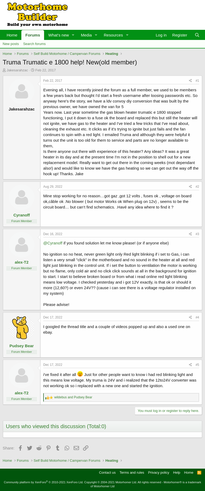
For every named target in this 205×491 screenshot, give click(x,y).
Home (12, 35)
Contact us (107, 472)
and (73, 397)
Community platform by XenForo (43, 482)
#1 (197, 81)
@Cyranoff (52, 243)
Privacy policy (158, 472)
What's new (58, 35)
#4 (197, 317)
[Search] (197, 35)
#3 (197, 234)
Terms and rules (132, 472)
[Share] (190, 81)
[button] (73, 35)
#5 (197, 365)
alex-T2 (22, 262)
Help (176, 472)
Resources (113, 35)
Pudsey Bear (22, 345)
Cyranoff (21, 215)
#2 (197, 187)
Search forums (34, 44)
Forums (32, 35)
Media (86, 35)
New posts (11, 44)
